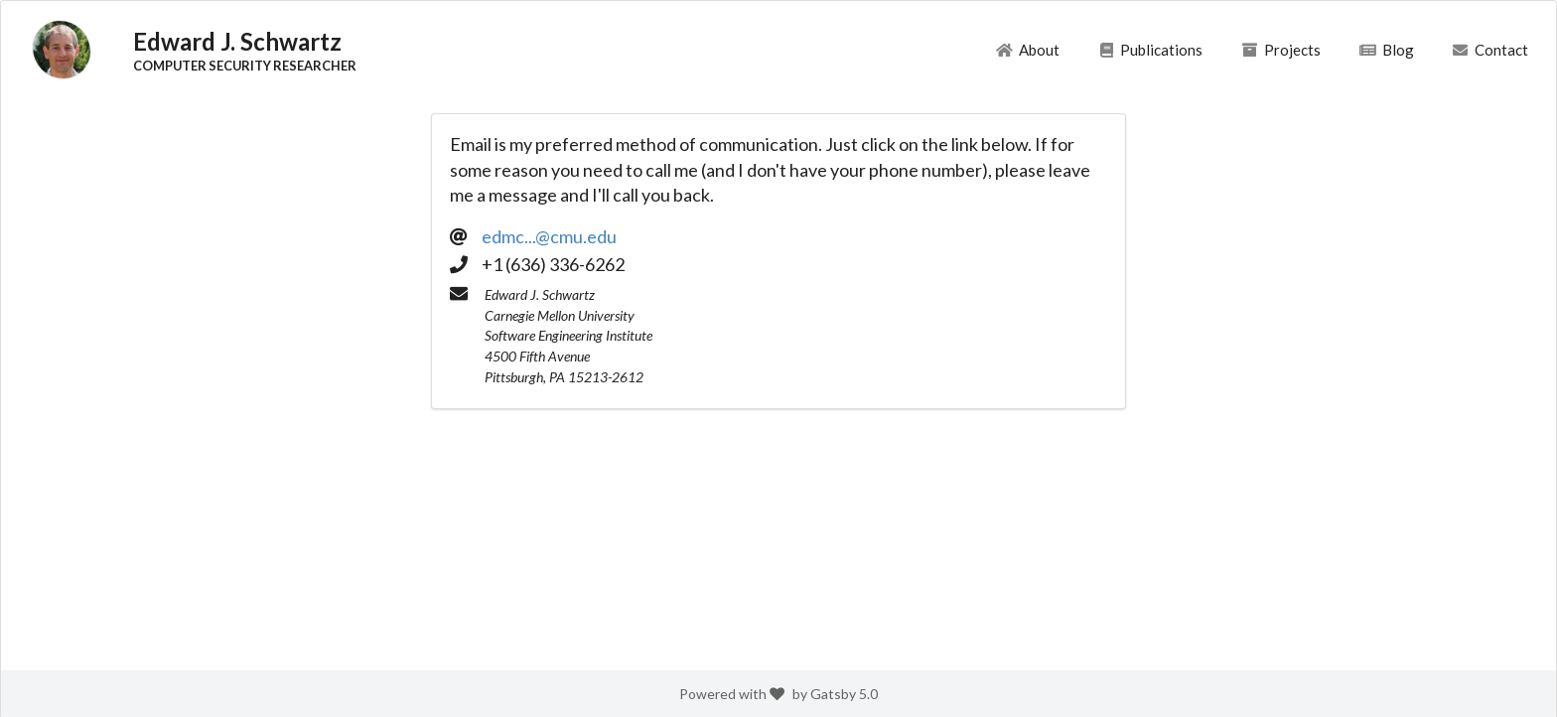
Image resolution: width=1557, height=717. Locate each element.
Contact (1490, 50)
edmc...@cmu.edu (549, 236)
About (1028, 50)
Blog (1385, 50)
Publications (1150, 50)
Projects (1281, 50)
